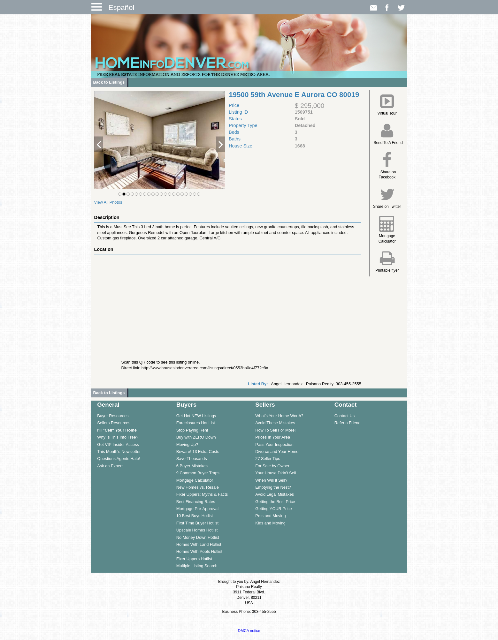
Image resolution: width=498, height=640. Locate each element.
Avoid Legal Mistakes (274, 494)
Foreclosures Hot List (195, 422)
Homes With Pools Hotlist (199, 551)
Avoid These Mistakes (275, 422)
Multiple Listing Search (197, 565)
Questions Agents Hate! (118, 458)
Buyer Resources (112, 415)
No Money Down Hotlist (197, 537)
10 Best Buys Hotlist (194, 515)
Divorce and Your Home (276, 451)
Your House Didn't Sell (275, 473)
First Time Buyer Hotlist (197, 523)
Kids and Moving (270, 523)
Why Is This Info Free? (117, 437)
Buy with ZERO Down (196, 437)
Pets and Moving (270, 515)
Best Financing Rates (195, 501)
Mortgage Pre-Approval (197, 508)
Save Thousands (191, 458)
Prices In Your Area (272, 437)
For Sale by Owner (272, 465)
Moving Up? (187, 444)
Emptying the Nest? (273, 487)
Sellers (265, 404)
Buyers (186, 404)
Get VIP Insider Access (118, 444)
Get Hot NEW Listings (196, 415)
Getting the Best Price (275, 501)
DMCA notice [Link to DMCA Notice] (249, 631)
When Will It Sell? (271, 480)
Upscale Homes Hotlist (197, 530)
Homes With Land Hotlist (198, 544)
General (108, 404)
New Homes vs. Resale (197, 487)
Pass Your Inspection (274, 444)
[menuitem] (130, 415)
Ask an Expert (110, 465)
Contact (345, 404)
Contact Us (344, 415)
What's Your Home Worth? (279, 415)
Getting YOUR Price (273, 508)
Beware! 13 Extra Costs (197, 451)
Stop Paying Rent (192, 430)
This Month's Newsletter (119, 451)
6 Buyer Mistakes (192, 465)
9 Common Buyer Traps (197, 473)
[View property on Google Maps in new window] (226, 302)
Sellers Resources (113, 422)
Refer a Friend (347, 422)
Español (121, 7)
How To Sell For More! (275, 430)
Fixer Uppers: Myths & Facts (202, 494)
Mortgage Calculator (194, 480)
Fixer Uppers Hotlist (194, 558)
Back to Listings (109, 82)
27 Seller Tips (267, 458)
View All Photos (108, 202)
